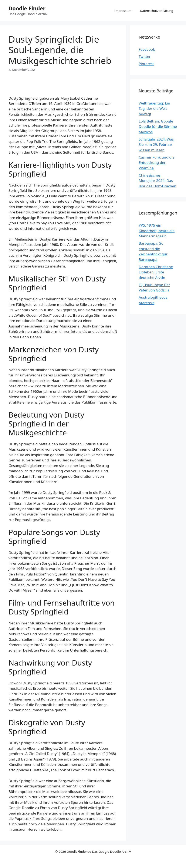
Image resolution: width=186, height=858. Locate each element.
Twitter (145, 56)
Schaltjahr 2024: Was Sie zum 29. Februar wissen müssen (156, 144)
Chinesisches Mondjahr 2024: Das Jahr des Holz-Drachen (157, 180)
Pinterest (146, 63)
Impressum (122, 10)
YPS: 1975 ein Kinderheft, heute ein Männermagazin (157, 230)
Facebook (147, 49)
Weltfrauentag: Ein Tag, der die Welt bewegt (154, 108)
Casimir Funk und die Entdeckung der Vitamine (157, 162)
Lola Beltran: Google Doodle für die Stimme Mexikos (158, 126)
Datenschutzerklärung (156, 10)
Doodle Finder (27, 8)
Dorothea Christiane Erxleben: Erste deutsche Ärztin (156, 272)
